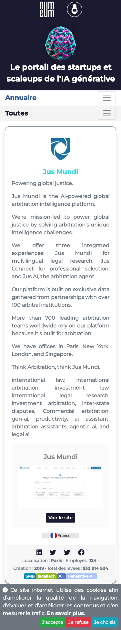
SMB (30, 576)
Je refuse (78, 622)
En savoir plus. (66, 613)
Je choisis (105, 622)
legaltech (46, 576)
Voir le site (60, 518)
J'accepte (52, 622)
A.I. (61, 576)
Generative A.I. (82, 576)
